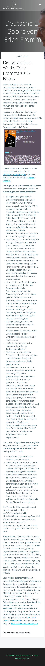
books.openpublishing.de (14, 174)
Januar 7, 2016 (22, 56)
